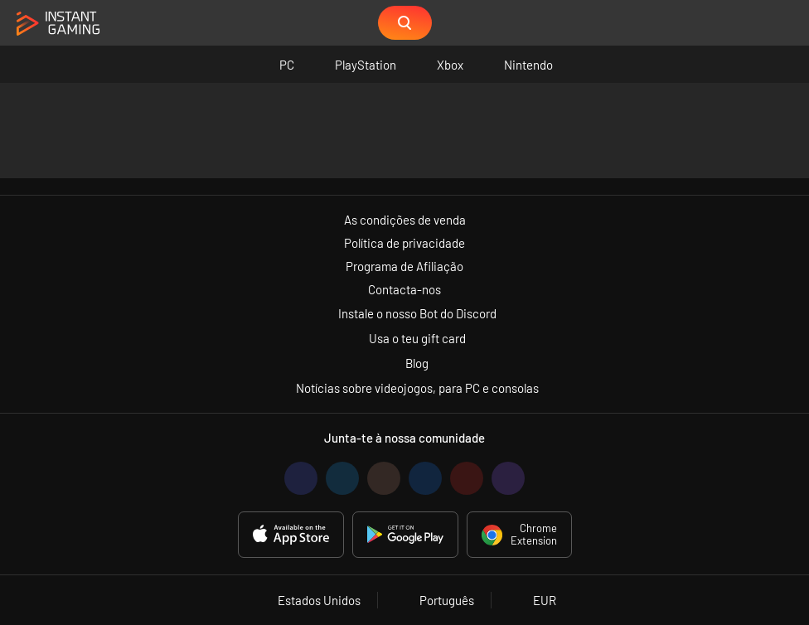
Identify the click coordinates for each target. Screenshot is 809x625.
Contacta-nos (404, 289)
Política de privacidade (404, 242)
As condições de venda (405, 219)
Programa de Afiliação (404, 266)
